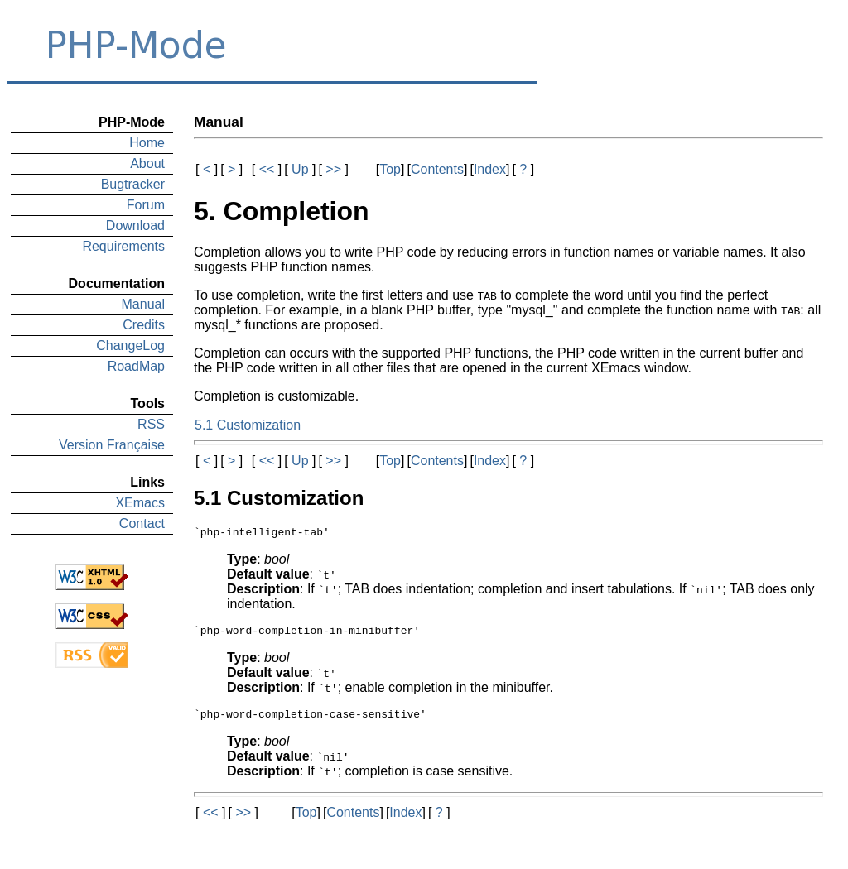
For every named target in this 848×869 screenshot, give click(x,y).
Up (300, 169)
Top (390, 169)
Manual (143, 304)
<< (266, 169)
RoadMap (136, 366)
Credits (144, 325)
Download (135, 225)
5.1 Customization (248, 425)
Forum (146, 205)
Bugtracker (133, 184)
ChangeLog (130, 345)
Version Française (112, 445)
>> (333, 169)
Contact (142, 523)
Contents (437, 169)
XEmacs (140, 503)
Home (147, 143)
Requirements (123, 246)
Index (490, 169)
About (147, 163)
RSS (151, 424)
